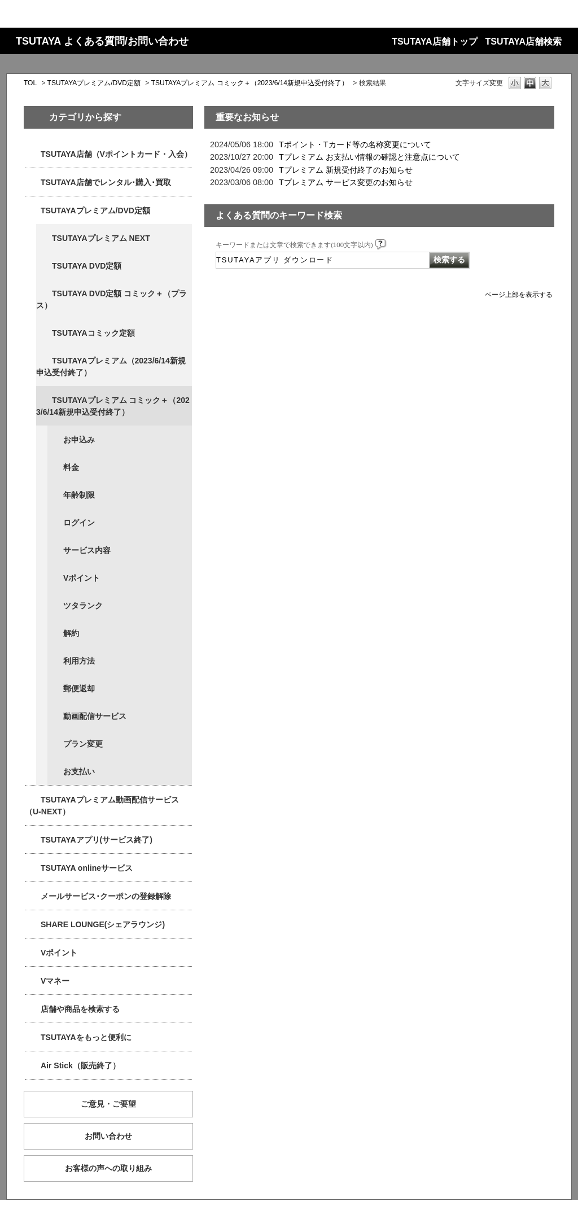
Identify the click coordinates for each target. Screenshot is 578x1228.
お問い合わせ (108, 1136)
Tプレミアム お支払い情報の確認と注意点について (369, 156)
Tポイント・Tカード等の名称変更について (355, 144)
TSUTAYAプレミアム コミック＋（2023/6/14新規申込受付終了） (249, 83)
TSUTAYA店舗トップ (434, 41)
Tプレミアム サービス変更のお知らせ (346, 182)
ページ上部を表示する (519, 294)
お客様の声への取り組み (108, 1168)
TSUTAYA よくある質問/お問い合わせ (102, 41)
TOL (30, 83)
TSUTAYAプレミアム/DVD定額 (94, 83)
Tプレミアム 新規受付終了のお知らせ (346, 169)
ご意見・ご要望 (108, 1103)
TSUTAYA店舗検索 (523, 41)
